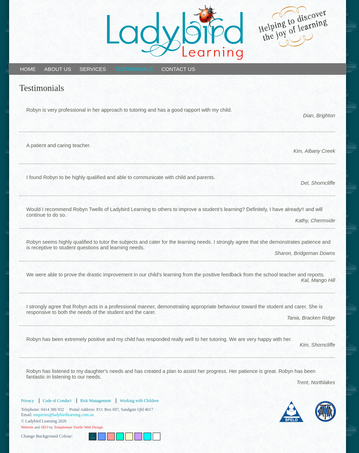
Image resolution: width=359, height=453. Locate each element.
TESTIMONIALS (133, 69)
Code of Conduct (57, 400)
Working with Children (139, 400)
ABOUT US (57, 69)
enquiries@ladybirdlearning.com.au (63, 414)
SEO (44, 427)
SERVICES (92, 69)
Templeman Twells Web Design (78, 427)
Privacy (27, 400)
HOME (28, 69)
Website (27, 427)
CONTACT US (178, 69)
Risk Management (95, 400)
